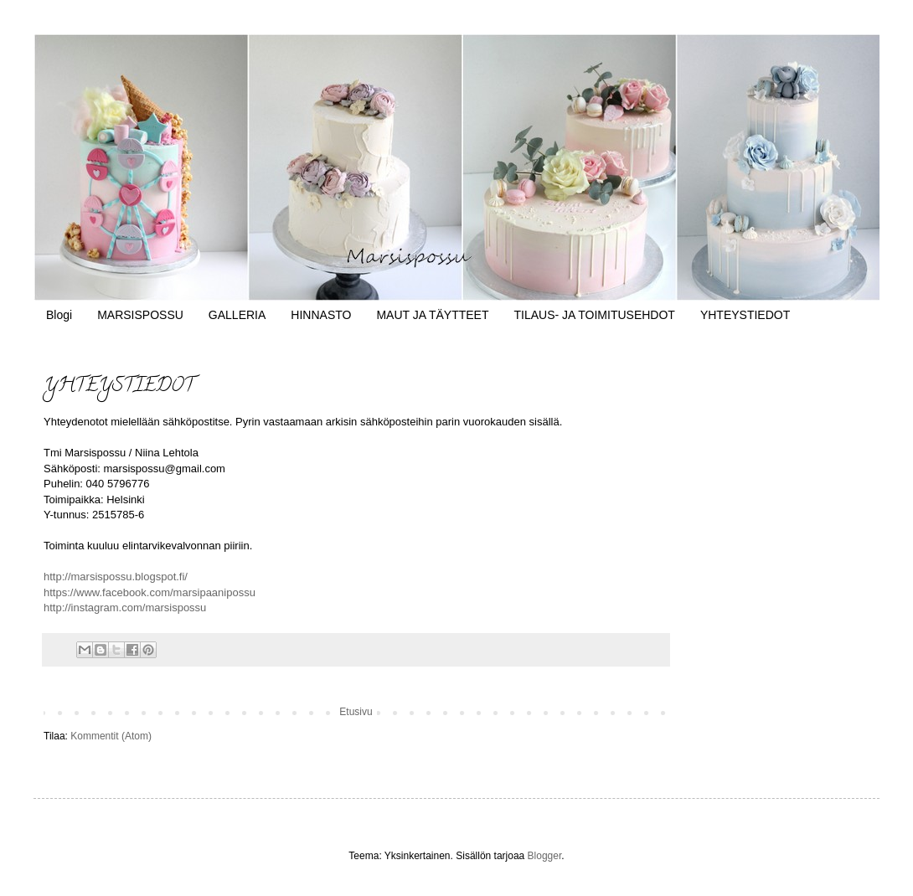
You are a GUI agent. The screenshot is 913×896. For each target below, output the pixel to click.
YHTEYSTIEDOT (745, 315)
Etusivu (355, 712)
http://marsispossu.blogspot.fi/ (116, 576)
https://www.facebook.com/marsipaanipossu (149, 592)
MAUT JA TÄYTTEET (432, 315)
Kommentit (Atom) (111, 736)
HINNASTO (321, 315)
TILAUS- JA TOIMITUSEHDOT (593, 315)
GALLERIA (237, 315)
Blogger (545, 856)
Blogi (59, 315)
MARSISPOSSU (140, 315)
